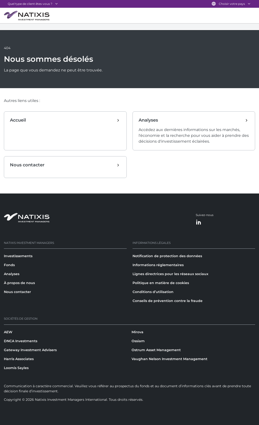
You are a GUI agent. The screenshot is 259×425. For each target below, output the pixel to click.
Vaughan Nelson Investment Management (169, 359)
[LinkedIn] (199, 222)
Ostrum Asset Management (156, 350)
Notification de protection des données (167, 256)
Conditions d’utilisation (153, 292)
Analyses (11, 274)
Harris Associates (19, 359)
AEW (8, 332)
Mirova (137, 332)
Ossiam (138, 341)
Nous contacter (17, 292)
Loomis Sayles (16, 368)
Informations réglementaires (158, 265)
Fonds (9, 265)
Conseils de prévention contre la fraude (168, 301)
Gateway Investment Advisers (30, 350)
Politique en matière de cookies (161, 283)
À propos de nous (19, 283)
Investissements (18, 256)
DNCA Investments (20, 341)
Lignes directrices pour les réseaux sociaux (170, 274)
